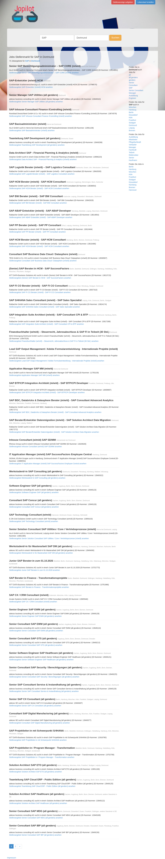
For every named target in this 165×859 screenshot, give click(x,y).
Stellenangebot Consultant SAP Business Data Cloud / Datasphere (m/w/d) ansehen (43, 261)
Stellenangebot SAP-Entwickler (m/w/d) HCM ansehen (31, 87)
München (132, 107)
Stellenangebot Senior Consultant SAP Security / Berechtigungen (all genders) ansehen (44, 677)
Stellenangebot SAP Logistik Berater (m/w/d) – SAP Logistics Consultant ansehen (42, 174)
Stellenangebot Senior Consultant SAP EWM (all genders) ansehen (36, 631)
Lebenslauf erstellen (146, 2)
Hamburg (132, 110)
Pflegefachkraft (135, 142)
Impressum (11, 858)
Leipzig (132, 128)
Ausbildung (133, 96)
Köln (131, 118)
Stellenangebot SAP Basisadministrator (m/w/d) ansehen (32, 130)
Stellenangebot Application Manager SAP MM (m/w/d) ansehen (34, 375)
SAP (131, 88)
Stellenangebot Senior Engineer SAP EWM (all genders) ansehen (35, 616)
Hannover (133, 190)
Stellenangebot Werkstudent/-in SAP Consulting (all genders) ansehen (37, 478)
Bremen (132, 130)
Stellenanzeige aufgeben (123, 2)
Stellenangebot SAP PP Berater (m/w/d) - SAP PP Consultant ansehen (37, 232)
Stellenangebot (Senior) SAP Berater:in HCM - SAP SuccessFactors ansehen (40, 278)
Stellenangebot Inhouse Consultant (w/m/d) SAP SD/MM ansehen (35, 446)
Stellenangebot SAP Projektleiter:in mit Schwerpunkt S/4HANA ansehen (38, 740)
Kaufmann (133, 160)
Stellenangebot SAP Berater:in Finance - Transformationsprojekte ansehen (39, 587)
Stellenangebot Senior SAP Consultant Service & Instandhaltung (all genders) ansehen (44, 691)
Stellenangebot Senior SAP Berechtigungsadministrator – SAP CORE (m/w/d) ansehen (44, 73)
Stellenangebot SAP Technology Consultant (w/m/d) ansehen (33, 521)
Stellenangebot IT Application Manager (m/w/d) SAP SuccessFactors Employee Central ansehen (47, 464)
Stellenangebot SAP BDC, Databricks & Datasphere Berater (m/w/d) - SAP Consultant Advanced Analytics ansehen (55, 412)
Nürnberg (132, 185)
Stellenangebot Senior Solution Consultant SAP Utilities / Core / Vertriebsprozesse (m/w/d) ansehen (49, 538)
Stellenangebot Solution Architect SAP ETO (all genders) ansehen (35, 772)
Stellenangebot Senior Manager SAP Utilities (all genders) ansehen (36, 102)
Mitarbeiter (133, 139)
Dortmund (133, 125)
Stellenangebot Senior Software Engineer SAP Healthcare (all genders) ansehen (41, 660)
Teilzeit (131, 152)
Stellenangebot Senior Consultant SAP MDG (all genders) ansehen (36, 818)
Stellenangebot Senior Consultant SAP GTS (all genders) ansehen (35, 645)
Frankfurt (132, 120)
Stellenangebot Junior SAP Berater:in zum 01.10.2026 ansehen (34, 570)
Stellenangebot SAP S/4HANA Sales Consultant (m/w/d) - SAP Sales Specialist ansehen (44, 307)
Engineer (132, 98)
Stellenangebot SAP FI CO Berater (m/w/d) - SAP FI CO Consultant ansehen (40, 292)
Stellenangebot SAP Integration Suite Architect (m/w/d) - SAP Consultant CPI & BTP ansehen (46, 324)
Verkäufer (133, 145)
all (130, 75)
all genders (133, 77)
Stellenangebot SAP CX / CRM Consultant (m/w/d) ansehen (33, 602)
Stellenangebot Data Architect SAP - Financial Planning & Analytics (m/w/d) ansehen (43, 159)
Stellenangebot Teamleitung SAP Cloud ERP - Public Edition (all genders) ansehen (42, 786)
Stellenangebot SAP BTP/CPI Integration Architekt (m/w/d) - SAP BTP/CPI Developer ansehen (47, 392)
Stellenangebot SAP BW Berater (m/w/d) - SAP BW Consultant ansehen (38, 203)
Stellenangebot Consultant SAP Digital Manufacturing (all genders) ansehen (39, 723)
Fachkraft (132, 150)
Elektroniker (133, 155)
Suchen (115, 37)
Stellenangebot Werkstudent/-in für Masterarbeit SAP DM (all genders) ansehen (41, 553)
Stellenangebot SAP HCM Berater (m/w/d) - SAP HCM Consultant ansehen (39, 188)
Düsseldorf (133, 115)
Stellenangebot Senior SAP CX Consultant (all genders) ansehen (35, 706)
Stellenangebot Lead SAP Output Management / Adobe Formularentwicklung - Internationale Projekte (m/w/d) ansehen (56, 361)
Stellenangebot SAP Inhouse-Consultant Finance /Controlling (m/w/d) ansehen (40, 116)
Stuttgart (132, 123)
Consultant (133, 85)
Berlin (131, 112)
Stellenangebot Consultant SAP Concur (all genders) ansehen (34, 507)
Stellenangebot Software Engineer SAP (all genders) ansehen (34, 492)
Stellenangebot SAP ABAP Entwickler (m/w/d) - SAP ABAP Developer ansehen (40, 217)
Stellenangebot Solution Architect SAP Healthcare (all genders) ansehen (38, 803)
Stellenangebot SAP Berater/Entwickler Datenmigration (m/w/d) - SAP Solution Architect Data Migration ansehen (54, 432)
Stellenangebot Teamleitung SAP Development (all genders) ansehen (37, 145)
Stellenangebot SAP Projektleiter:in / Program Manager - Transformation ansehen (41, 757)
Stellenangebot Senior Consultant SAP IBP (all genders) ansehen (35, 835)
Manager (132, 93)
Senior (131, 83)
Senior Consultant (136, 90)
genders (132, 80)
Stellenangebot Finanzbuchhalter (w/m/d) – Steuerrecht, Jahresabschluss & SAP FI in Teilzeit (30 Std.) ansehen (53, 341)
